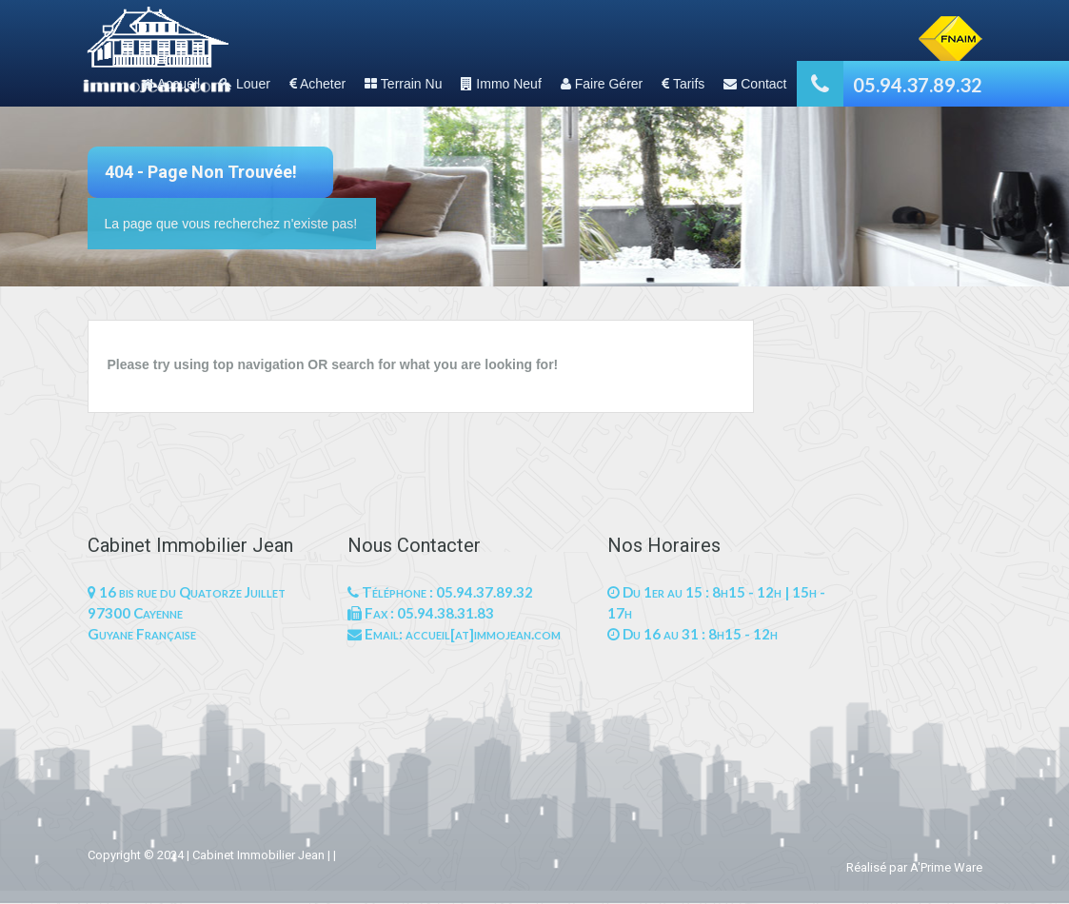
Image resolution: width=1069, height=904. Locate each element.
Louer (244, 83)
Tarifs (683, 83)
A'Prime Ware (946, 867)
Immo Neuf (501, 83)
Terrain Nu (403, 83)
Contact (754, 83)
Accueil (171, 83)
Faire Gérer (602, 83)
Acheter (317, 83)
